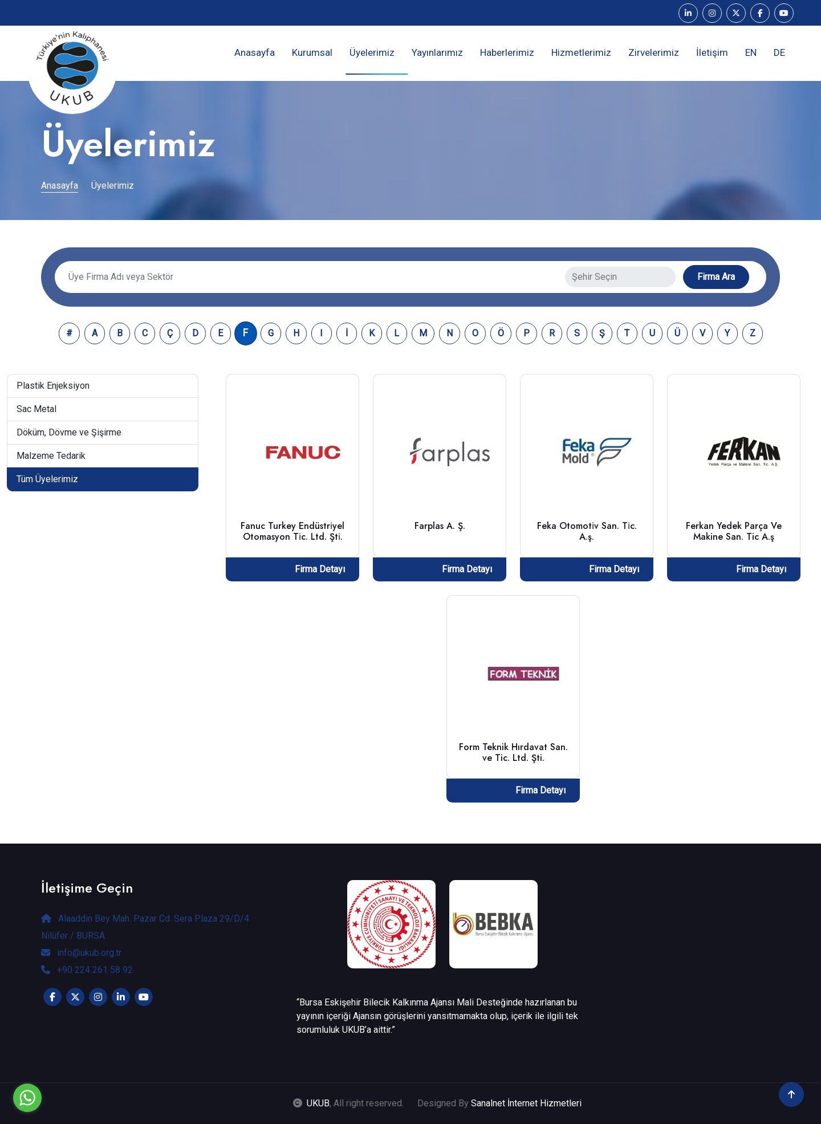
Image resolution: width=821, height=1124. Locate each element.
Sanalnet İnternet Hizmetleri (526, 1103)
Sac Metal (36, 409)
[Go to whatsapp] (27, 1098)
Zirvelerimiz (653, 52)
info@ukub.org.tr (81, 952)
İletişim (712, 52)
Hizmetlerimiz (581, 52)
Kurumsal (312, 52)
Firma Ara (716, 276)
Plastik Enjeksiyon (53, 385)
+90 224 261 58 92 (87, 969)
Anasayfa (254, 52)
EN (751, 52)
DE (779, 52)
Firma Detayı (320, 569)
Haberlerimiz (507, 52)
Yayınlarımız (437, 52)
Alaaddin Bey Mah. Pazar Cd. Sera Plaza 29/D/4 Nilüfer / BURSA (145, 927)
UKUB (318, 1103)
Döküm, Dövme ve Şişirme (69, 432)
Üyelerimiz (372, 52)
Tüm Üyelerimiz (47, 479)
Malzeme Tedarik (51, 455)
